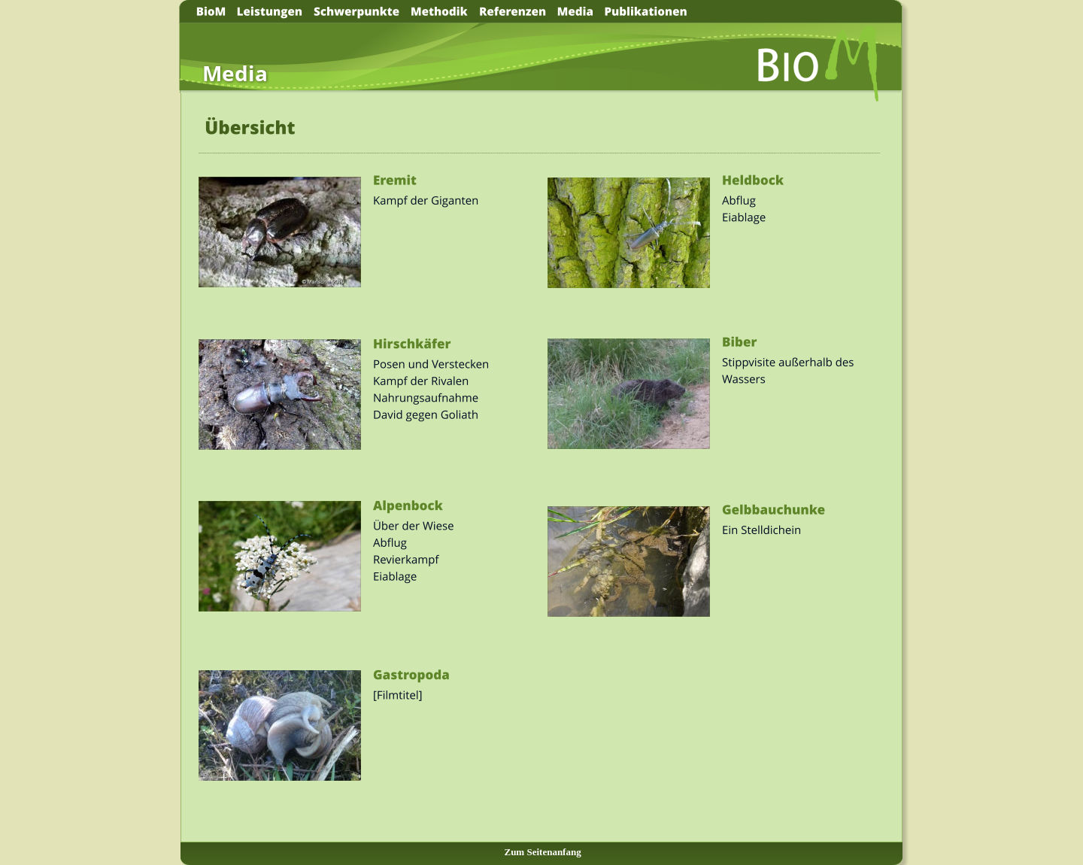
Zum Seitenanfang (542, 851)
